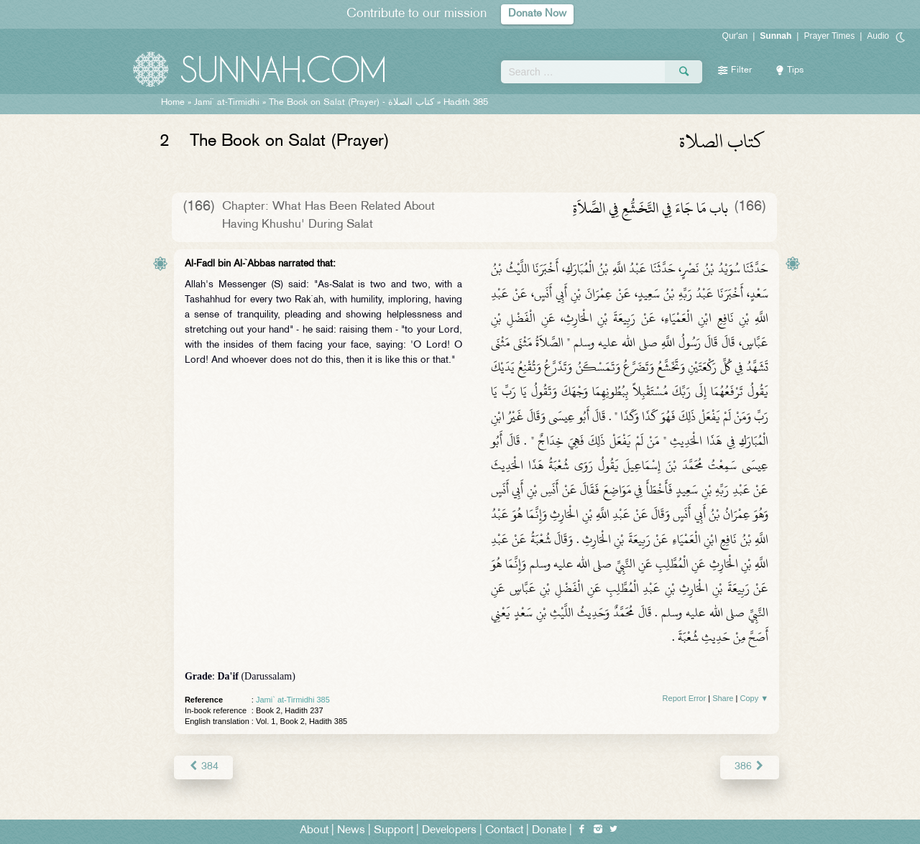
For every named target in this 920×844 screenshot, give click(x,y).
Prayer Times (829, 36)
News (351, 830)
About (314, 830)
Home (173, 102)
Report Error (685, 698)
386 (750, 766)
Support (393, 830)
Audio (878, 36)
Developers (449, 830)
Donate (549, 830)
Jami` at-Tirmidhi (226, 102)
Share (722, 698)
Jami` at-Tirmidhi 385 (293, 699)
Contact (504, 830)
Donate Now (537, 14)
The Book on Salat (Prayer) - (351, 102)
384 (203, 766)
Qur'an (735, 36)
